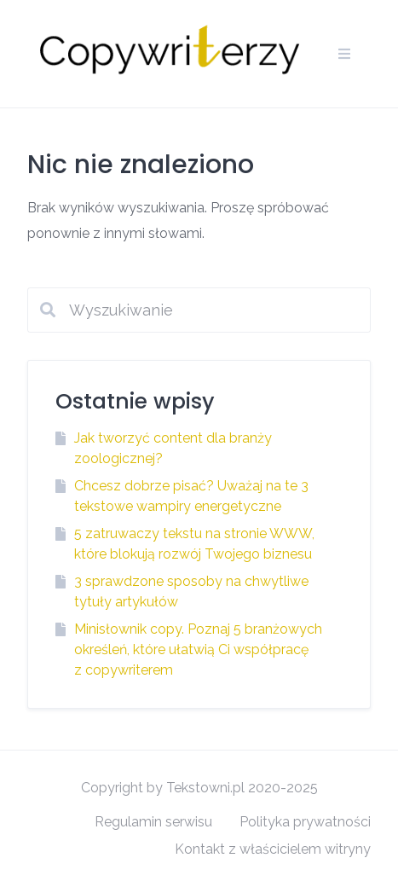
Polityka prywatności (305, 822)
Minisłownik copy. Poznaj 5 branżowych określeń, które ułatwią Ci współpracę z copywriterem (198, 649)
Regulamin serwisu (153, 822)
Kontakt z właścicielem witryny (273, 849)
